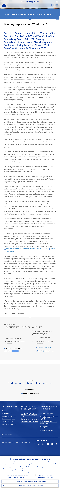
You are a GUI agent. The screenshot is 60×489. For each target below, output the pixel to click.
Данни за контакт (8, 421)
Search (51, 5)
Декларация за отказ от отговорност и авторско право (29, 414)
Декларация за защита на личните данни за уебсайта (49, 417)
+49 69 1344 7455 (44, 347)
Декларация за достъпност (45, 426)
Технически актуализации (30, 419)
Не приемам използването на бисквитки (31, 485)
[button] (57, 2)
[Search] (29, 5)
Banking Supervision (31, 393)
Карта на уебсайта (7, 434)
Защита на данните (47, 413)
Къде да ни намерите (9, 424)
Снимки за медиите (8, 419)
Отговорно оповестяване (29, 422)
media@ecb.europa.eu (46, 351)
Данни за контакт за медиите (13, 349)
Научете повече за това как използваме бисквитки (46, 475)
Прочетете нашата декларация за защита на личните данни (17, 475)
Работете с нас (7, 413)
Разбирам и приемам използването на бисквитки (31, 481)
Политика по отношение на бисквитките (48, 422)
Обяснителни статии (9, 416)
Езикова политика (46, 430)
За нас (4, 411)
